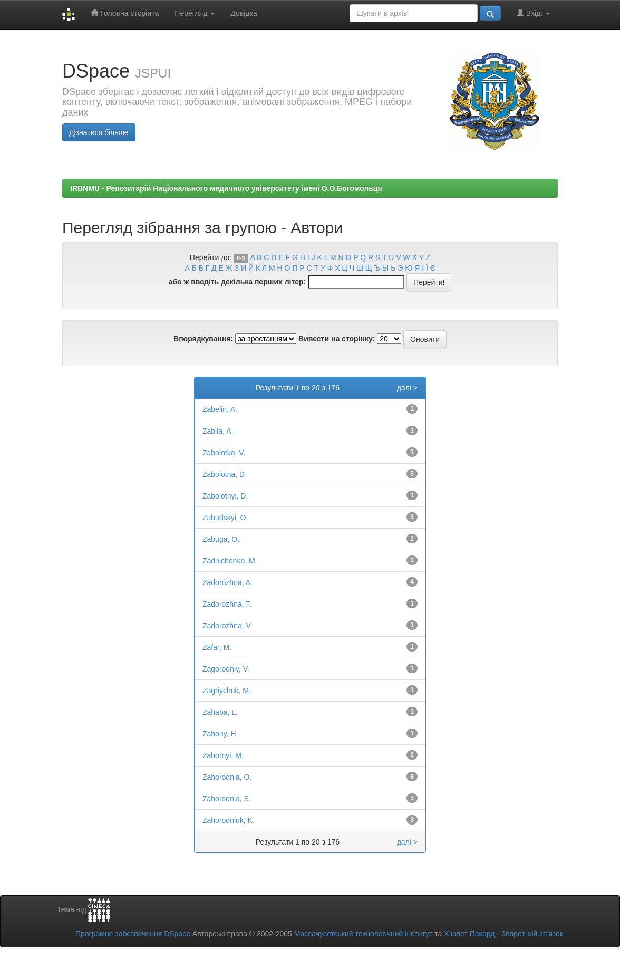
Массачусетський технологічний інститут (363, 934)
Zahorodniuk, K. (228, 820)
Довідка (243, 13)
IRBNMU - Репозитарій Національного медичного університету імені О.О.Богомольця (226, 188)
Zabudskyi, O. (225, 517)
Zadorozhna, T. (226, 604)
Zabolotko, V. (223, 452)
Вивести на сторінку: (336, 338)
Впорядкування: (203, 338)
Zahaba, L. (220, 712)
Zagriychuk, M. (226, 690)
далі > (407, 388)
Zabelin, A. (219, 409)
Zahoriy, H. (220, 734)
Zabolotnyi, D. (225, 496)
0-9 (241, 258)
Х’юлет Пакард (469, 934)
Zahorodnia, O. (226, 777)
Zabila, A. (217, 431)
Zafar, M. (216, 647)
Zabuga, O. (220, 539)
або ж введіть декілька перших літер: (237, 281)
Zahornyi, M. (223, 755)
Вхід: (533, 12)
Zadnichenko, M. (229, 561)
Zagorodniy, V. (225, 669)
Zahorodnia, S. (226, 798)
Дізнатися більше (99, 132)
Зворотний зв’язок (532, 934)
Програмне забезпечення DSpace (132, 934)
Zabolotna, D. (224, 474)
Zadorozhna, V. (227, 625)
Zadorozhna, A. (227, 582)
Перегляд (195, 13)
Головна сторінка (125, 12)
